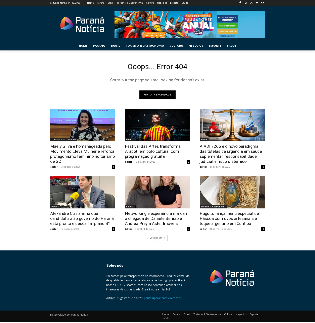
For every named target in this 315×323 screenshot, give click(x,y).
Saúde (204, 140)
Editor (128, 229)
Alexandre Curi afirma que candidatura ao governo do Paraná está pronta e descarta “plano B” (82, 219)
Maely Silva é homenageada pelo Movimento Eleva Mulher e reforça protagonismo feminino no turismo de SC (82, 155)
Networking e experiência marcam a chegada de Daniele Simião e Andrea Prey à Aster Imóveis (156, 219)
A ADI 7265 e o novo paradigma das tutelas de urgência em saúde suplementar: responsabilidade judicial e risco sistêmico (231, 155)
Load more (157, 238)
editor (53, 167)
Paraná (55, 207)
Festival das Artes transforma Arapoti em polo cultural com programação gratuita (153, 152)
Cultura (130, 140)
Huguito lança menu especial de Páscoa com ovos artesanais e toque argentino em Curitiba (229, 219)
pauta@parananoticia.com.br (162, 299)
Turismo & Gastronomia (63, 140)
